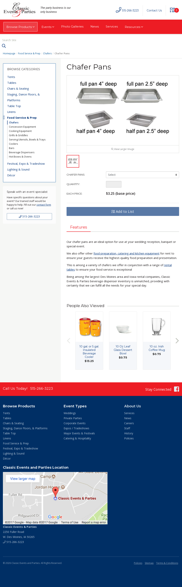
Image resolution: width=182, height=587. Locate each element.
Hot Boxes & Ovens (20, 156)
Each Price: (74, 193)
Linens (11, 112)
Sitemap (149, 563)
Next (177, 340)
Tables (11, 83)
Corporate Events (75, 423)
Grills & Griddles (18, 135)
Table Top (14, 106)
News (94, 26)
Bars (11, 148)
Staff (127, 428)
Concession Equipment (22, 126)
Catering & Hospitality (77, 438)
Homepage (9, 53)
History (128, 433)
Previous (68, 340)
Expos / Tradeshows (76, 428)
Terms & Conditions (167, 563)
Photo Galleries (72, 26)
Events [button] (48, 27)
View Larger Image (122, 149)
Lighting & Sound (18, 169)
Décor (11, 175)
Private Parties (73, 418)
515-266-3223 (29, 216)
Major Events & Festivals (79, 433)
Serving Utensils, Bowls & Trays (27, 139)
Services (112, 26)
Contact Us (154, 10)
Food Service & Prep (29, 53)
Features (78, 227)
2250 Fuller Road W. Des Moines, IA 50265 (20, 532)
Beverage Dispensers (22, 152)
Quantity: (73, 184)
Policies (129, 438)
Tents (11, 77)
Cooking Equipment (20, 131)
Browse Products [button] (20, 27)
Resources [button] (134, 27)
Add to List (122, 211)
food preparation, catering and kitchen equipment (126, 253)
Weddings (70, 413)
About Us (132, 406)
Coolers (13, 143)
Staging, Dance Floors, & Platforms (23, 97)
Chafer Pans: (76, 174)
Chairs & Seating (18, 88)
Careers (129, 423)
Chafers (47, 53)
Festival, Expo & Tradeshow (26, 163)
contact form (43, 204)
